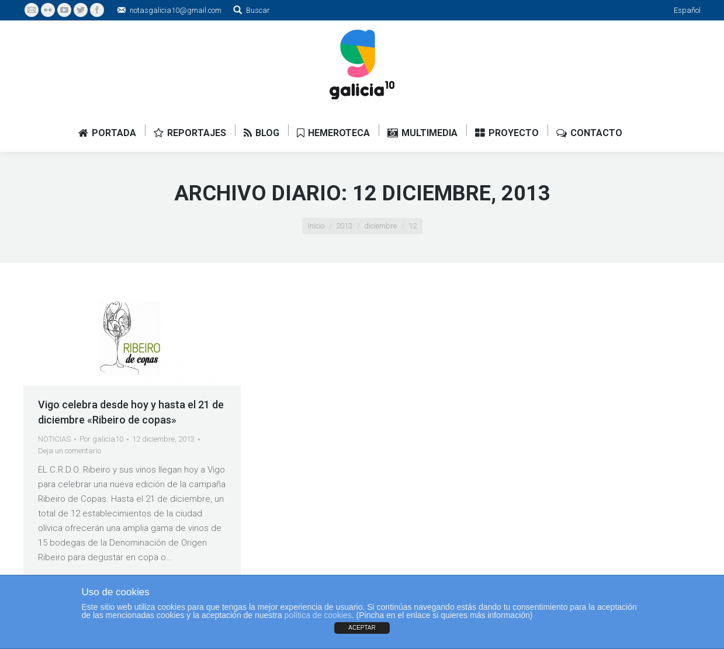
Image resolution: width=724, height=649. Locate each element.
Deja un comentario (69, 450)
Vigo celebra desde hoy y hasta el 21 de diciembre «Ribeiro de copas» (131, 412)
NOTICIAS (54, 439)
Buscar (258, 10)
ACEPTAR (362, 627)
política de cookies (318, 615)
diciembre (380, 225)
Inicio (316, 225)
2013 (344, 225)
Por (101, 439)
